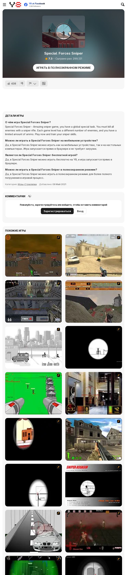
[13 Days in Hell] (93, 531)
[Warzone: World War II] (93, 439)
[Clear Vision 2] (33, 485)
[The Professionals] (33, 301)
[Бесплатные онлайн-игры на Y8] (15, 4)
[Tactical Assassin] (93, 347)
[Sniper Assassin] (93, 485)
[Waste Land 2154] (33, 255)
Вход (80, 211)
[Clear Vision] (33, 439)
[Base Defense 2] (33, 393)
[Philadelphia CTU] (93, 393)
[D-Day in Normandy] (93, 301)
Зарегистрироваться (57, 211)
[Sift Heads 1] (33, 347)
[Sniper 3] (33, 531)
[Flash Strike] (93, 255)
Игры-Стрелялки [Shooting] (27, 184)
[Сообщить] (32, 83)
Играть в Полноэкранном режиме (63, 67)
